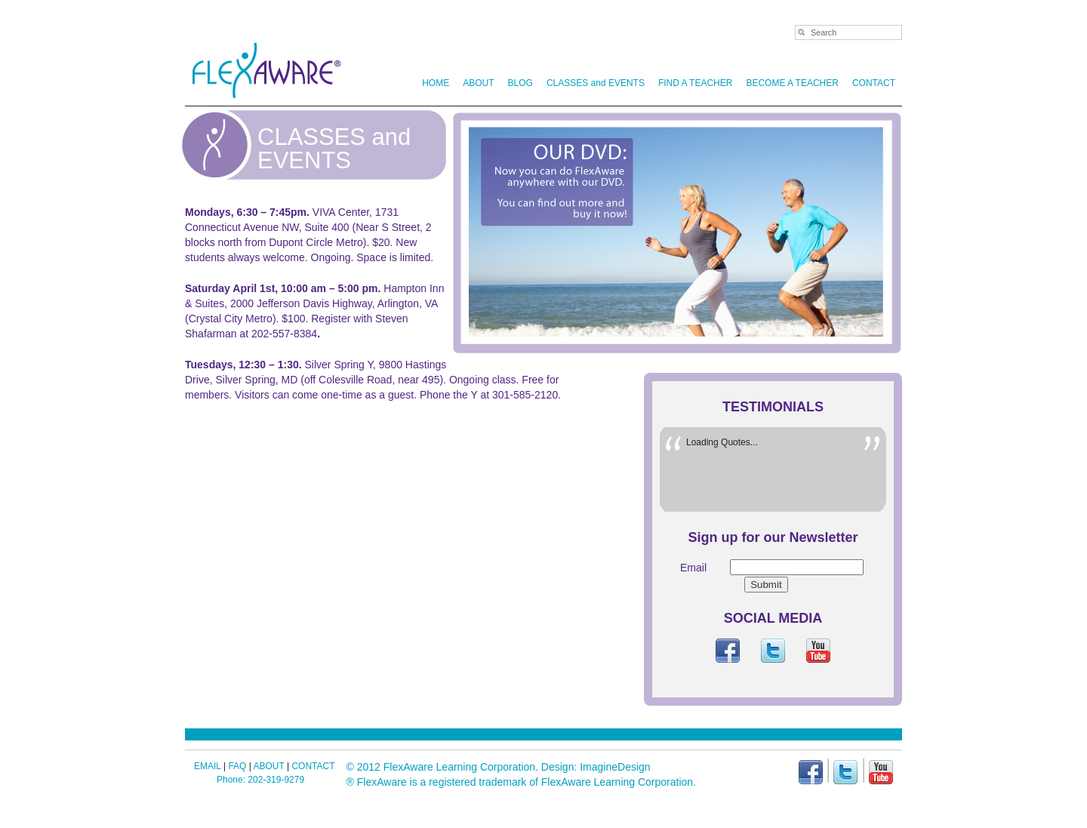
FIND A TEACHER (695, 83)
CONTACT (873, 83)
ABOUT (475, 83)
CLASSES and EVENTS (596, 83)
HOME (435, 83)
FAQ (237, 766)
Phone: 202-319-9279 (260, 779)
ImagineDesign (615, 767)
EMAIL (207, 766)
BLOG (520, 83)
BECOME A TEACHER (792, 83)
